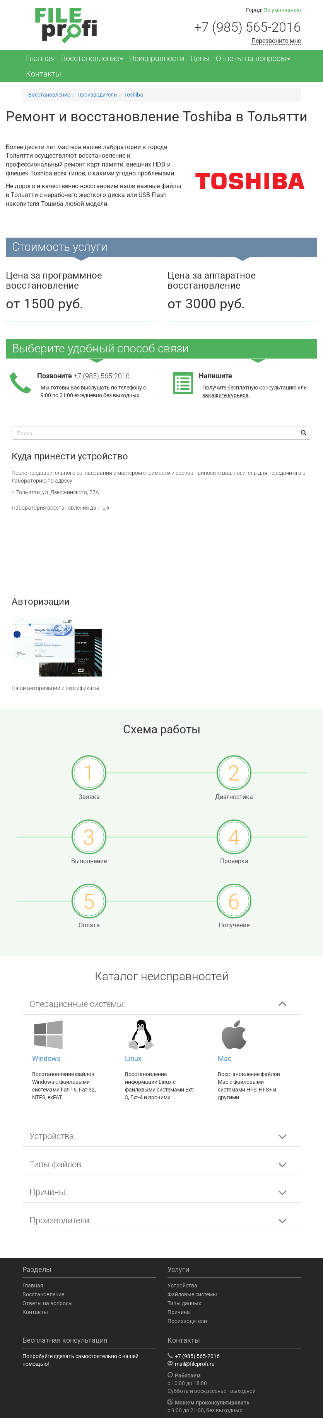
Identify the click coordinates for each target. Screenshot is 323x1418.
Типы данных (184, 1303)
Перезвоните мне (276, 40)
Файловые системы (192, 1294)
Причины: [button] (48, 1192)
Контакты (43, 73)
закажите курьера (225, 395)
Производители (187, 1321)
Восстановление (92, 58)
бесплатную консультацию (261, 387)
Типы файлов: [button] (56, 1164)
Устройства (182, 1285)
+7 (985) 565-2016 (247, 27)
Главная (40, 58)
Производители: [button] (60, 1220)
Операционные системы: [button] (77, 1004)
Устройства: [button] (52, 1136)
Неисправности (156, 58)
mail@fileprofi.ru (195, 1364)
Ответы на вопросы (253, 58)
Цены (200, 58)
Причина (178, 1312)
